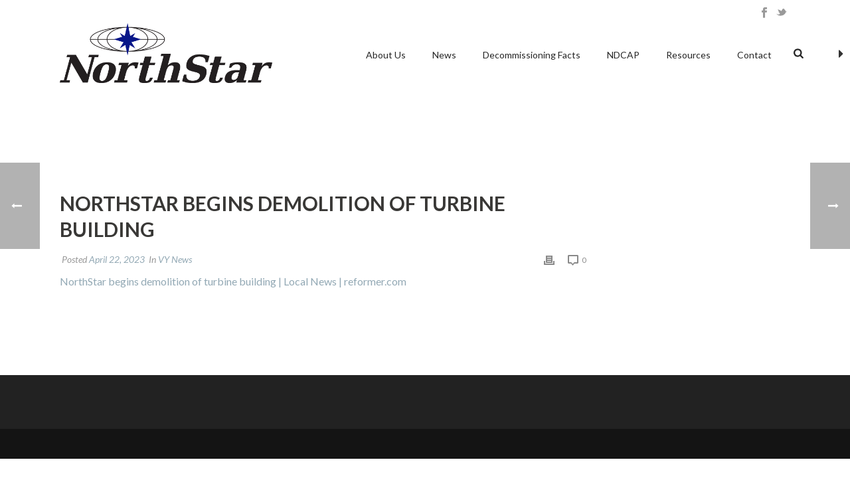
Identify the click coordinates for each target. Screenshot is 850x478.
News (444, 54)
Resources (688, 54)
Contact (754, 54)
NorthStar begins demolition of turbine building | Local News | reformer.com (233, 281)
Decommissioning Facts (531, 54)
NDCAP (623, 54)
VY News (175, 259)
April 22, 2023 (117, 259)
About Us (386, 54)
